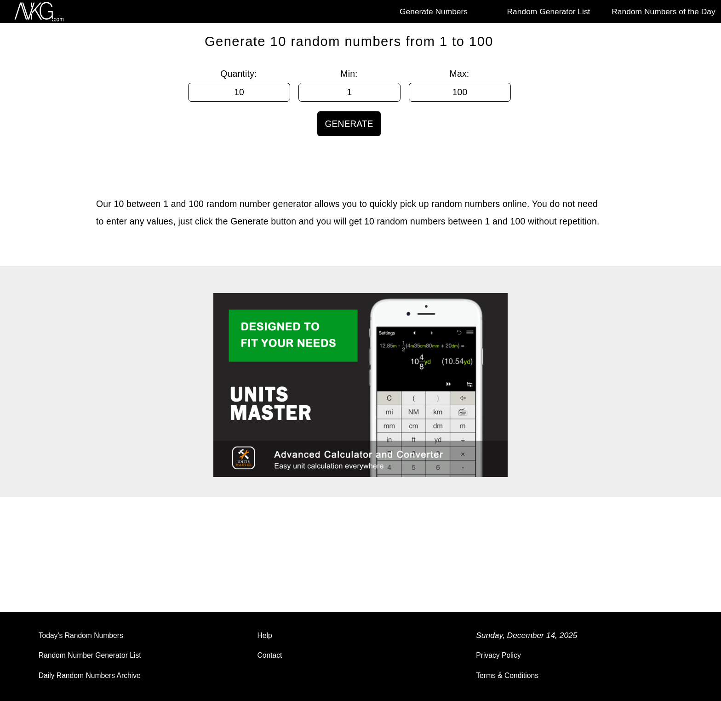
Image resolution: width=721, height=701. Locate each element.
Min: (348, 74)
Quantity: (238, 74)
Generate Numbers (434, 11)
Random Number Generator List (90, 655)
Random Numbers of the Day (663, 11)
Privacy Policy (498, 655)
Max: (459, 74)
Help (264, 635)
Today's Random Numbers (81, 635)
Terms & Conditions (507, 675)
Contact (269, 655)
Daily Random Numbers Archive (90, 675)
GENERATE (349, 124)
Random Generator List (548, 11)
